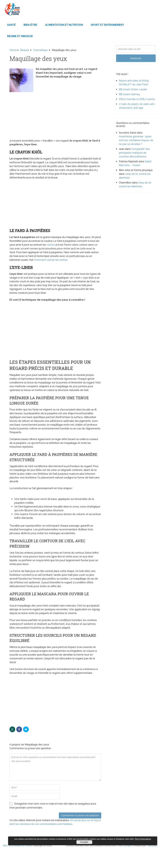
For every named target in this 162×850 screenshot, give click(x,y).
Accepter (84, 842)
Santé (11, 24)
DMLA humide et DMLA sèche (137, 99)
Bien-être (30, 24)
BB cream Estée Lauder (133, 89)
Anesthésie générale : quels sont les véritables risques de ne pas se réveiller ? (136, 140)
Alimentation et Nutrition (64, 24)
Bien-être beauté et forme (17, 845)
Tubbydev (152, 845)
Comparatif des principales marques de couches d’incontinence (134, 152)
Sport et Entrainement (107, 24)
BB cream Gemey (129, 94)
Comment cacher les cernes (51, 259)
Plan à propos (125, 845)
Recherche (136, 58)
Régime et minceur (20, 36)
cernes (51, 244)
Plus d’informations (143, 839)
